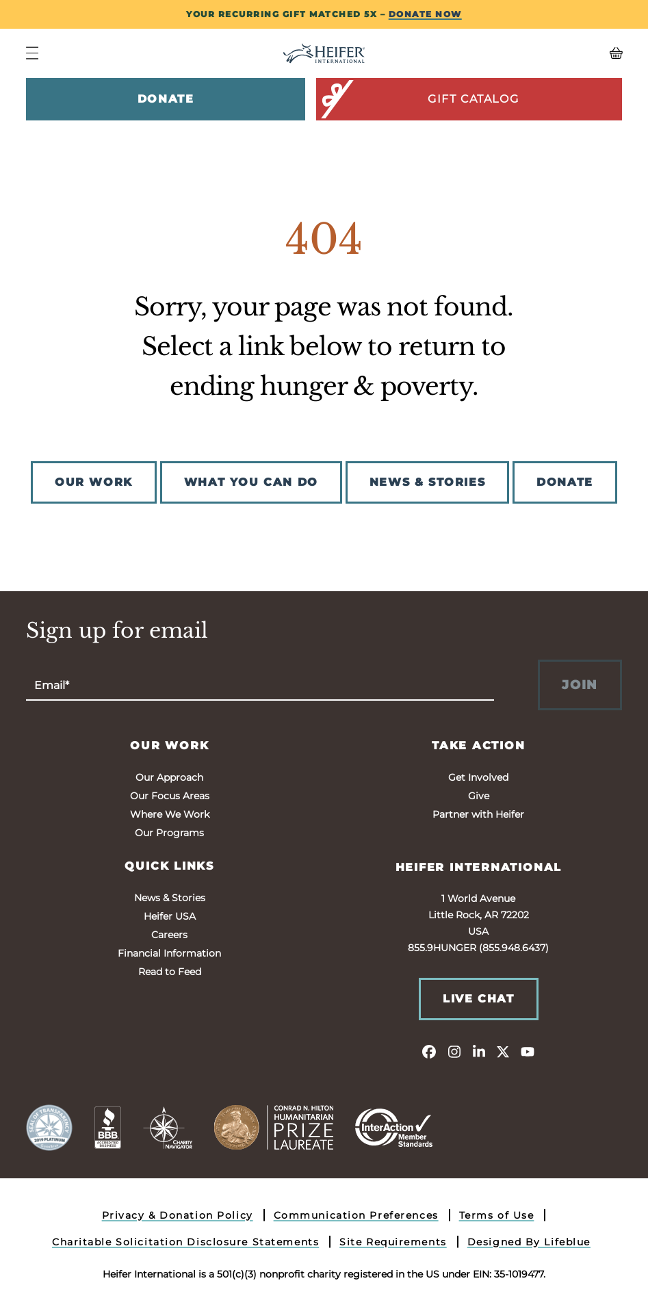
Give (478, 796)
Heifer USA (170, 916)
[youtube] (527, 1051)
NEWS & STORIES (427, 482)
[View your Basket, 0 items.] (547, 53)
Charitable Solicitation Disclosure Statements (185, 1242)
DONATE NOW (425, 14)
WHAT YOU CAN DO (251, 482)
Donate (166, 98)
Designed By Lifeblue (529, 1242)
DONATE (564, 482)
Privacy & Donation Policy (177, 1215)
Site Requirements (393, 1242)
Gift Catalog (418, 99)
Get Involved (478, 777)
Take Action (479, 745)
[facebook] (429, 1051)
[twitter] (503, 1051)
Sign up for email (117, 631)
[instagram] (454, 1051)
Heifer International (479, 867)
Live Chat (478, 998)
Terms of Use (496, 1215)
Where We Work (169, 814)
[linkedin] (478, 1051)
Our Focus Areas (169, 796)
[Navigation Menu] (32, 53)
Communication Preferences (356, 1215)
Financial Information (169, 953)
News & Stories (169, 898)
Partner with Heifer (478, 814)
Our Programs (169, 833)
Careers (169, 935)
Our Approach (169, 777)
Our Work (169, 745)
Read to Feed (169, 971)
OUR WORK (94, 482)
